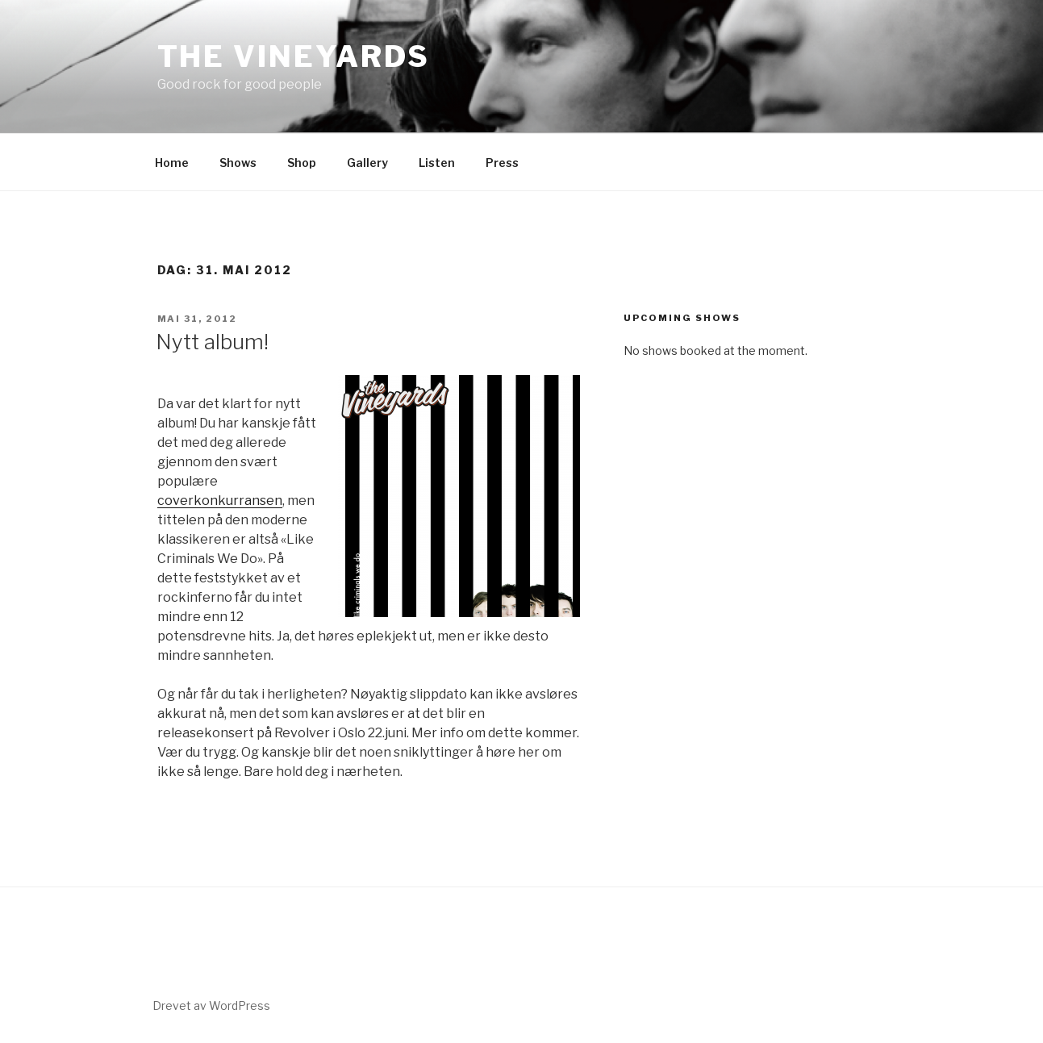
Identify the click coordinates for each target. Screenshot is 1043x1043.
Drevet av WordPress (211, 1005)
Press (502, 162)
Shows (238, 162)
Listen (437, 162)
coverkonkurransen (219, 500)
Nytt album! (212, 341)
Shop (301, 162)
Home (172, 162)
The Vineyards (293, 56)
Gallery (367, 162)
